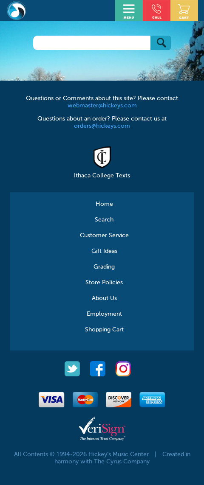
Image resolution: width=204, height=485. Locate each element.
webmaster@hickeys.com (102, 106)
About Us (104, 298)
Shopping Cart (104, 330)
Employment (104, 314)
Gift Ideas (104, 251)
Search (104, 220)
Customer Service (104, 235)
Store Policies (104, 283)
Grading (104, 267)
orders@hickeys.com (102, 126)
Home (104, 204)
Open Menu (130, 9)
